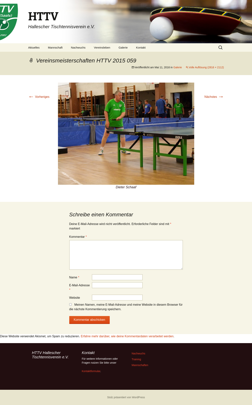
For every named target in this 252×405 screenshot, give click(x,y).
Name (74, 277)
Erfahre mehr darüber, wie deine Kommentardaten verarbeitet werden (127, 336)
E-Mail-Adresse (79, 287)
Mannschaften (140, 365)
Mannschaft (55, 47)
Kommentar (78, 236)
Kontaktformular (91, 371)
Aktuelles (34, 47)
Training (136, 359)
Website (74, 297)
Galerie (123, 47)
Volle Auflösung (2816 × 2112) (206, 67)
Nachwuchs (78, 47)
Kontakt (141, 47)
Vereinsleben (102, 47)
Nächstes (214, 96)
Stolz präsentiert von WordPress (126, 397)
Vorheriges (38, 96)
